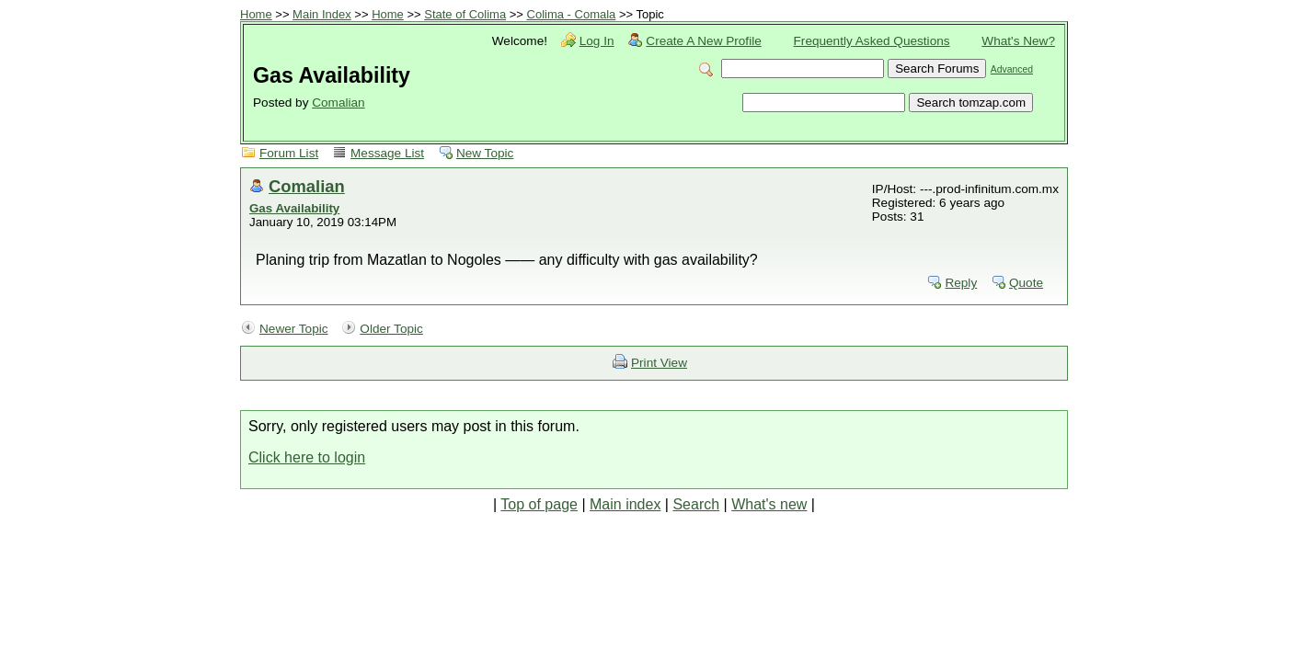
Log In (596, 41)
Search (695, 504)
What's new (769, 504)
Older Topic (391, 329)
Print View (659, 363)
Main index (625, 504)
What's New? (1018, 41)
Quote (1026, 283)
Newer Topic (293, 329)
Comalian (338, 102)
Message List (387, 153)
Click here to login (306, 457)
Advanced (1012, 69)
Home (256, 14)
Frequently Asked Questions (872, 41)
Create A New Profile (703, 41)
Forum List (288, 153)
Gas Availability (294, 208)
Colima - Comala (571, 14)
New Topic (484, 153)
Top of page (539, 504)
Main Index (322, 14)
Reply (961, 283)
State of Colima (465, 14)
